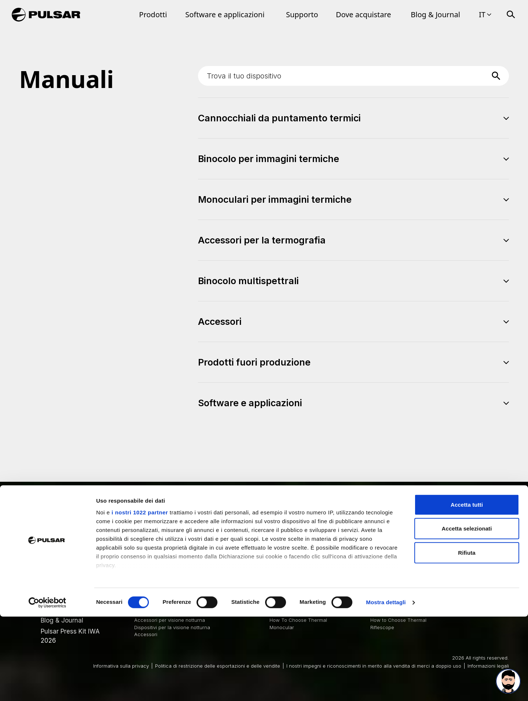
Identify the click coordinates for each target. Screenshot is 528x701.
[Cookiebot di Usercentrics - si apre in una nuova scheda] (47, 686)
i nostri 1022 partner (139, 596)
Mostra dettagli (386, 686)
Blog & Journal (435, 14)
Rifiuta (466, 637)
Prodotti (153, 14)
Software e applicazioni (224, 14)
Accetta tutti (467, 589)
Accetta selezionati (467, 613)
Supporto (302, 14)
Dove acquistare (363, 14)
